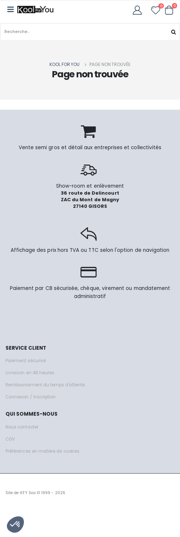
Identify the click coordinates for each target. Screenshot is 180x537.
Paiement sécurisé (25, 361)
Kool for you (64, 64)
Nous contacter (21, 427)
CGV (10, 439)
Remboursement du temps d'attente (45, 385)
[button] (169, 10)
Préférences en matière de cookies (42, 451)
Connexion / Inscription (30, 397)
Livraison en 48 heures (29, 373)
